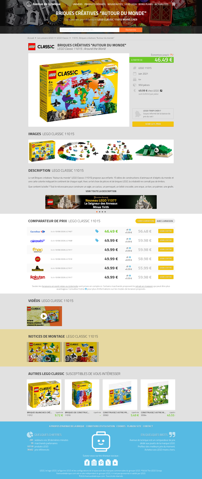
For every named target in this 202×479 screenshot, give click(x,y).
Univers (77, 4)
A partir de (136, 60)
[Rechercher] (130, 30)
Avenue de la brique (43, 4)
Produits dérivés (95, 4)
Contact (148, 426)
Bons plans (146, 4)
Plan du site (134, 426)
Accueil (31, 38)
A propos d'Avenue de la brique (66, 426)
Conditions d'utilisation (100, 426)
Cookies (120, 426)
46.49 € (163, 59)
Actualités (161, 4)
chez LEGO (150, 90)
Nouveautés (115, 4)
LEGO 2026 (131, 4)
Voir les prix (153, 124)
